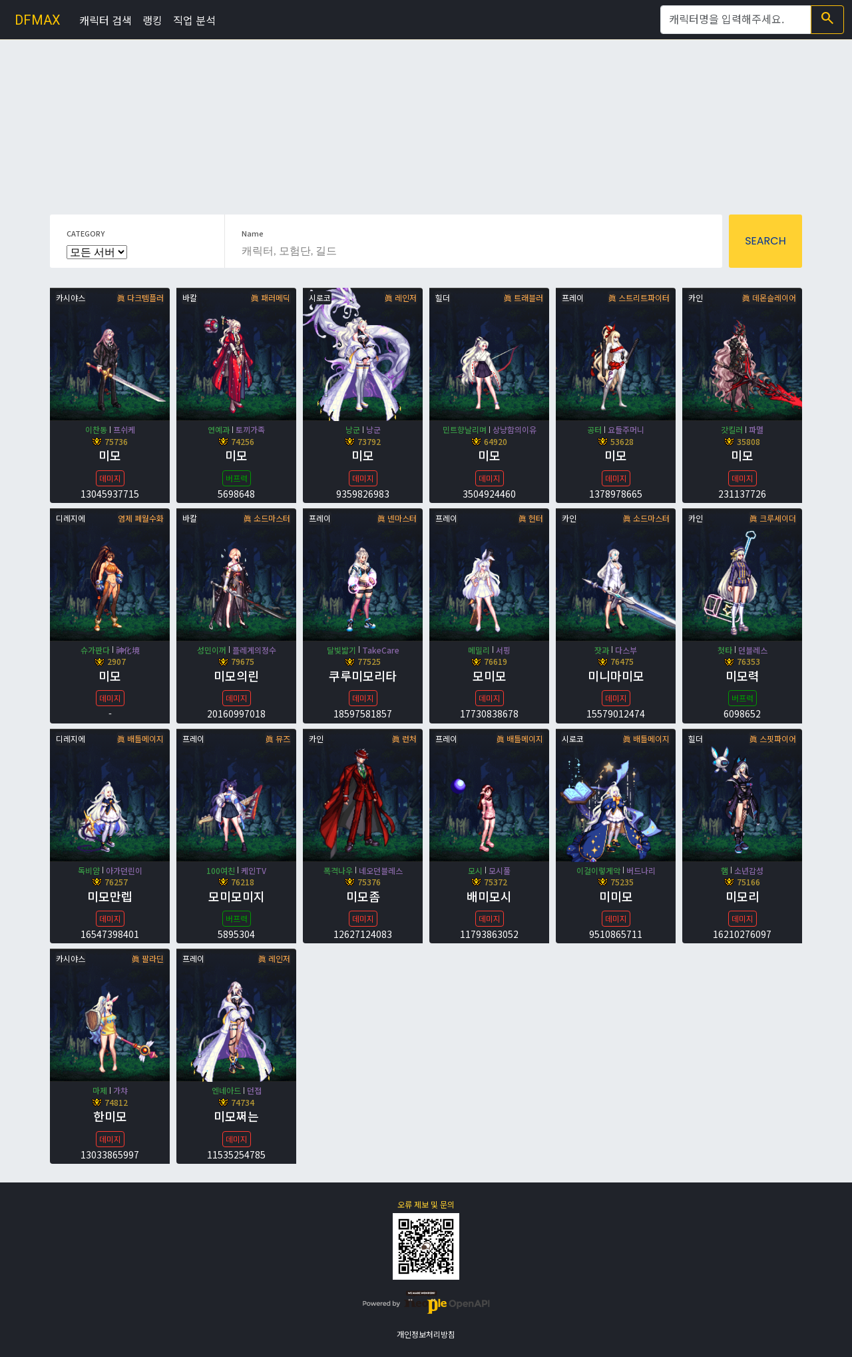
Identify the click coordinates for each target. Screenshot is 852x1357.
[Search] (735, 19)
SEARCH (765, 240)
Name (253, 233)
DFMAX (38, 20)
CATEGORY (86, 233)
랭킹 (152, 20)
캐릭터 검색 (105, 20)
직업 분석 (194, 20)
